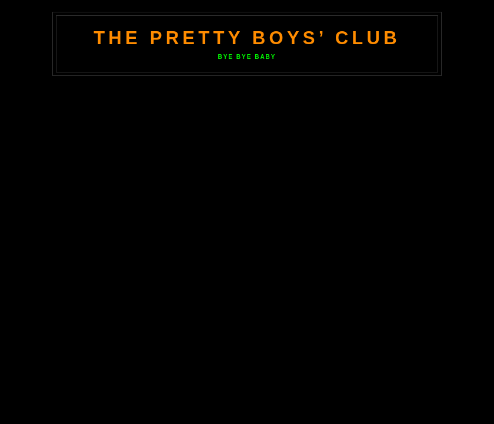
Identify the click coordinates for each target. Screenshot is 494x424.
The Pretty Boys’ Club (247, 38)
